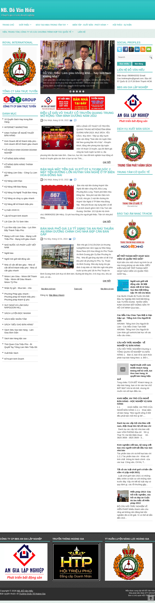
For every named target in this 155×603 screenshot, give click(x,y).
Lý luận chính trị (11, 210)
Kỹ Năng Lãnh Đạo (13, 181)
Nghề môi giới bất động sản (17, 259)
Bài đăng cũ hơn (107, 289)
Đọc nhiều (124, 64)
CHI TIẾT (107, 162)
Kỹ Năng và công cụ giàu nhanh (19, 198)
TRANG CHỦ (8, 25)
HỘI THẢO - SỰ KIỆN (122, 25)
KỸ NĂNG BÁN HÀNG (14, 158)
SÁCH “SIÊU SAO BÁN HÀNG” (19, 324)
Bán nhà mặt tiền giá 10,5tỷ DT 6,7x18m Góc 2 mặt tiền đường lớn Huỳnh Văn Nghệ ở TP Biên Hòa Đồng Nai (77, 172)
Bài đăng (139, 64)
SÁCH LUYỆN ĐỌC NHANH (17, 313)
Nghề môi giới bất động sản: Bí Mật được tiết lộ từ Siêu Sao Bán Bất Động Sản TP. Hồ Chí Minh (140, 287)
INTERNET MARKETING (16, 127)
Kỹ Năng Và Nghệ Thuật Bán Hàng (20, 192)
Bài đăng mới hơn (48, 289)
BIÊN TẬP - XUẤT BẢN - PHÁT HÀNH (91, 23)
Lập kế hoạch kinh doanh (16, 216)
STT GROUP (150, 593)
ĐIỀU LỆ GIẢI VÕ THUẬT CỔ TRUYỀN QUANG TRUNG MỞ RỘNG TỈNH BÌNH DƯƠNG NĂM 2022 (77, 114)
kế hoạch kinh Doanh (14, 359)
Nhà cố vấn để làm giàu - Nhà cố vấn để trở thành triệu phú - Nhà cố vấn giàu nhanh (20, 268)
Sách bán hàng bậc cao (15, 338)
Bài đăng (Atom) (56, 295)
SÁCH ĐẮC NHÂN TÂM (15, 319)
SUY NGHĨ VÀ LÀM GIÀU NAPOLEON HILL (16, 306)
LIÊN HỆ (81, 32)
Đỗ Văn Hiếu (150, 591)
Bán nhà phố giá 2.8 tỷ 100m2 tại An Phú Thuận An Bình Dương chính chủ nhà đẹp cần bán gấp (77, 231)
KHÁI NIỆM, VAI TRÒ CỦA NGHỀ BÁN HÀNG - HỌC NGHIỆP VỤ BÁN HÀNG (134, 401)
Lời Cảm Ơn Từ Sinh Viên (16, 221)
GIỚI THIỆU (26, 23)
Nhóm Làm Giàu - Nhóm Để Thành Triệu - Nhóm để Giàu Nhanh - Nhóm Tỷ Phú (20, 279)
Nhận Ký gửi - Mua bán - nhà (17, 288)
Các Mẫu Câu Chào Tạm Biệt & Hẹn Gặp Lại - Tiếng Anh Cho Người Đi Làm (134, 318)
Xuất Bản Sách (11, 353)
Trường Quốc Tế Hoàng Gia (32, 593)
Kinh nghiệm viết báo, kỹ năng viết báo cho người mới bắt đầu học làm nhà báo (134, 448)
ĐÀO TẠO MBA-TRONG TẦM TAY (53, 23)
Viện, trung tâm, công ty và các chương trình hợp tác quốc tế (38, 30)
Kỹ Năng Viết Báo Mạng (15, 186)
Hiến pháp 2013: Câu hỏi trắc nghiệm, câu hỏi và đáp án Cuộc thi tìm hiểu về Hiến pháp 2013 (140, 497)
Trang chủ (78, 289)
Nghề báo (8, 253)
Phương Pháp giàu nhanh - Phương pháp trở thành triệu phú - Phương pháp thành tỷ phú (20, 297)
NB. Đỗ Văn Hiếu (17, 10)
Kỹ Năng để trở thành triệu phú (18, 204)
